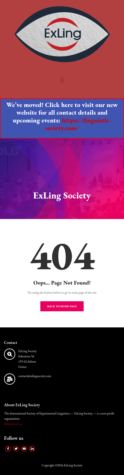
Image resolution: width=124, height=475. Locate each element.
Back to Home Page (62, 306)
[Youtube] (24, 449)
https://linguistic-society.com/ (78, 124)
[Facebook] (8, 449)
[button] (62, 80)
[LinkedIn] (32, 449)
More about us (13, 424)
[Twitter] (16, 449)
